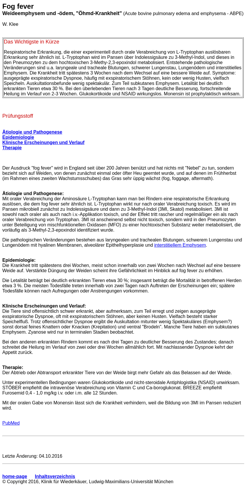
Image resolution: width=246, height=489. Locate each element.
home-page (14, 476)
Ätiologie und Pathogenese (32, 132)
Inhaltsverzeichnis (55, 476)
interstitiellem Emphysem (180, 245)
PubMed (11, 423)
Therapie (12, 147)
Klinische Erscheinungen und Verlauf (43, 142)
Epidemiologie (18, 137)
